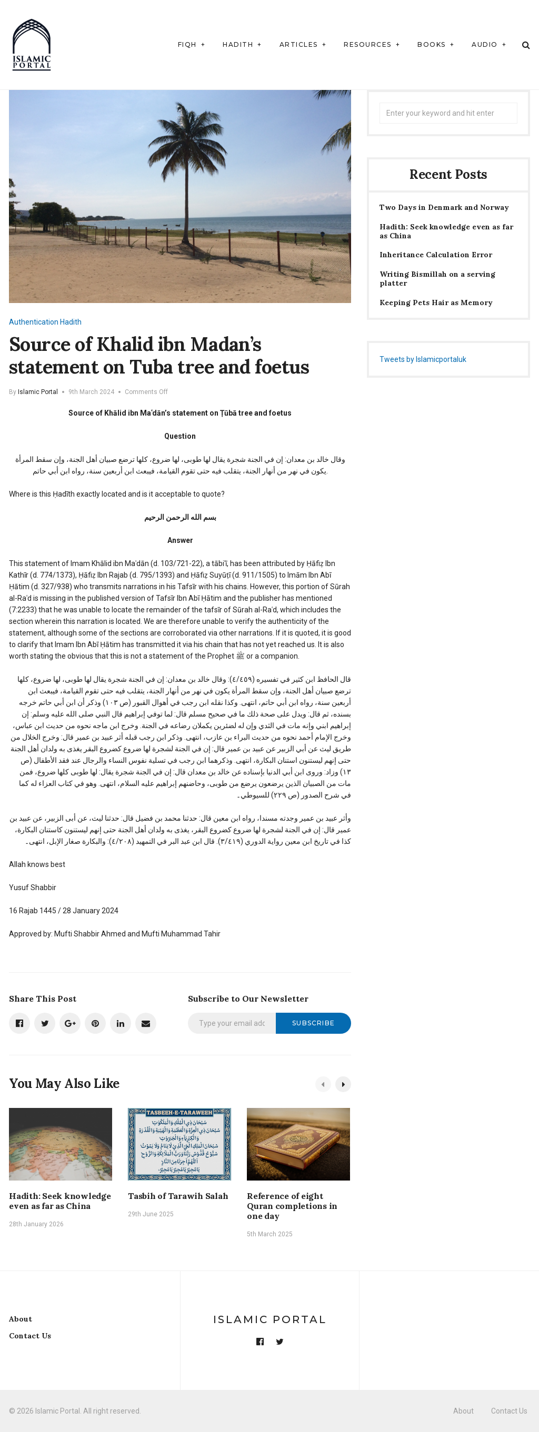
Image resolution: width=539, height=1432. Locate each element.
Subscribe (313, 1023)
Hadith (238, 44)
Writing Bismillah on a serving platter (437, 279)
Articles (299, 44)
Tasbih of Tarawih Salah (178, 1196)
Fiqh (187, 44)
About (20, 1319)
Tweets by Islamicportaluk (423, 359)
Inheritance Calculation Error (436, 254)
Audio (485, 44)
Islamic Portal (38, 392)
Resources (368, 44)
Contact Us (30, 1335)
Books (431, 44)
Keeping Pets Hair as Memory (436, 302)
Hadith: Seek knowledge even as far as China (60, 1201)
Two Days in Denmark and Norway (444, 207)
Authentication (33, 322)
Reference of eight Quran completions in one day (292, 1206)
